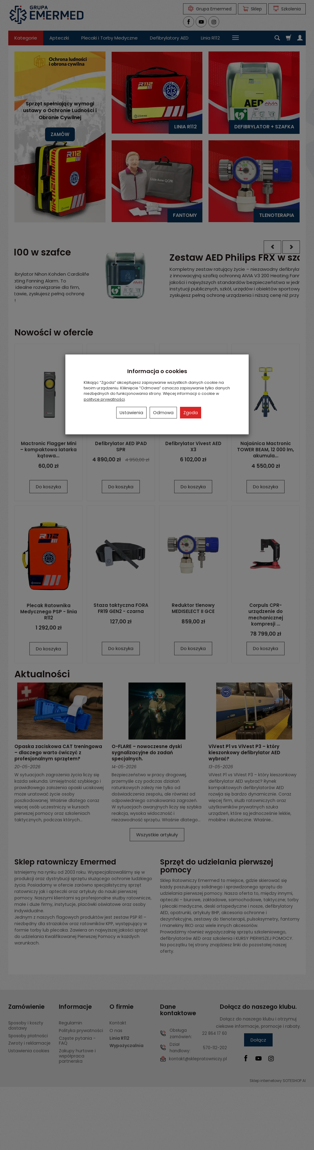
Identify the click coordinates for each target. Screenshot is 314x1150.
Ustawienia (131, 413)
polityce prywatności (104, 399)
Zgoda (190, 413)
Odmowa (163, 413)
